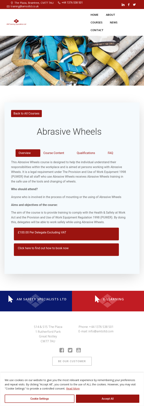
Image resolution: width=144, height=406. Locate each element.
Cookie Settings (39, 398)
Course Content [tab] (53, 153)
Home (94, 14)
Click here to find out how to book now (43, 248)
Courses (96, 22)
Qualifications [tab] (86, 153)
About (110, 14)
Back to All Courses (26, 113)
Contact (97, 30)
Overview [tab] (25, 153)
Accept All (108, 398)
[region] (72, 389)
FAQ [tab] (110, 153)
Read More (73, 388)
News (113, 22)
